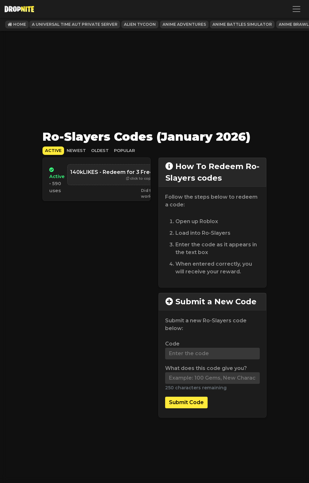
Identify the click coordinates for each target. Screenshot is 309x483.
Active (53, 150)
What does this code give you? (206, 368)
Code (172, 344)
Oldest (100, 150)
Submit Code (186, 402)
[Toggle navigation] (296, 9)
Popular (124, 150)
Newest (76, 150)
